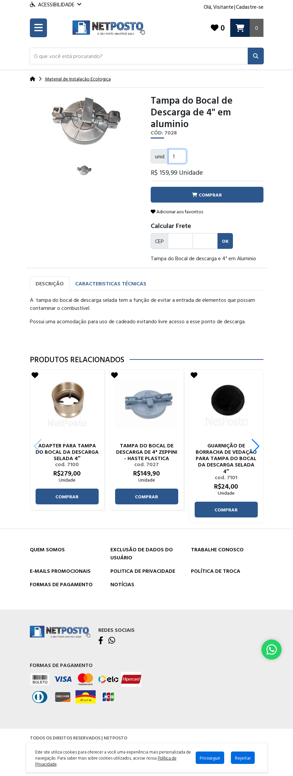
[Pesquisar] (256, 56)
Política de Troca (215, 571)
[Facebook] (100, 640)
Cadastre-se (249, 7)
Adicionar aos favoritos (177, 211)
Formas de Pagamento (61, 584)
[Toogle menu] (38, 28)
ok (225, 241)
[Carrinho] (246, 28)
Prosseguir (210, 757)
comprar (67, 496)
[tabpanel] (146, 320)
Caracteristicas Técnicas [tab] (110, 284)
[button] (139, 56)
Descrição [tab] (50, 284)
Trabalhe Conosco (217, 549)
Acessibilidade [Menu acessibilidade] (55, 4)
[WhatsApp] (111, 640)
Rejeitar (243, 757)
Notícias (122, 584)
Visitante (223, 7)
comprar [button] (207, 195)
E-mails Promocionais (60, 571)
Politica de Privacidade (142, 571)
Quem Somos (47, 549)
